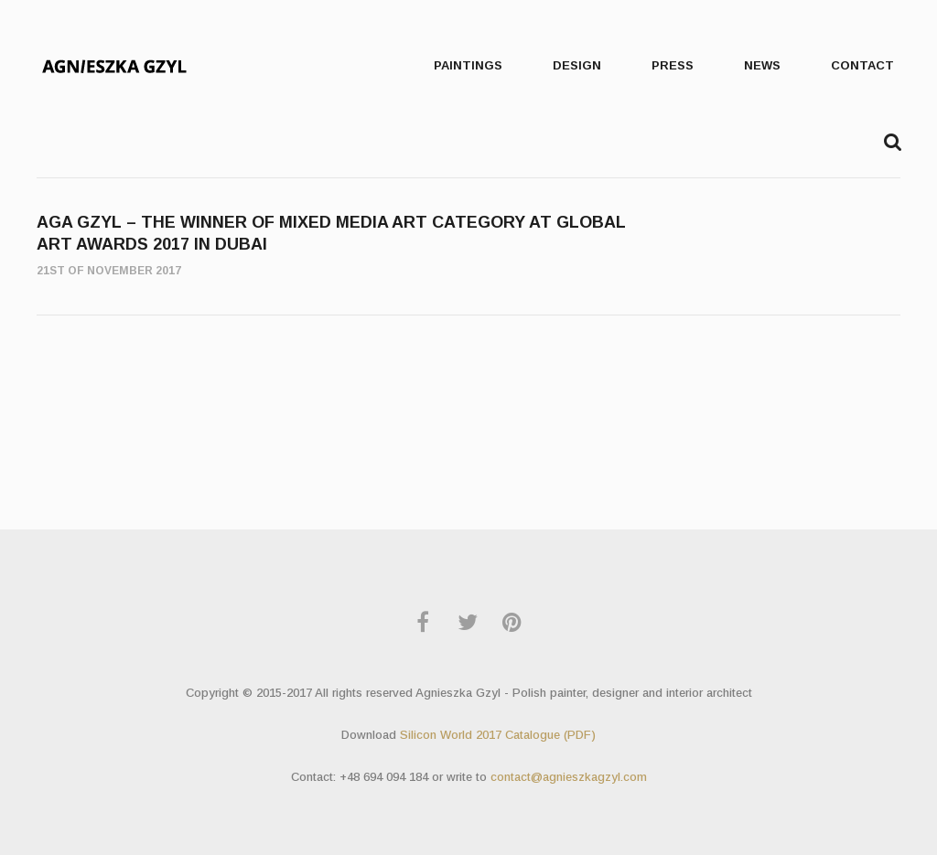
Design (577, 65)
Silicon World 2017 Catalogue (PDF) (498, 735)
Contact (862, 65)
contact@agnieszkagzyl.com (568, 777)
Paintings (468, 65)
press (673, 65)
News (762, 65)
